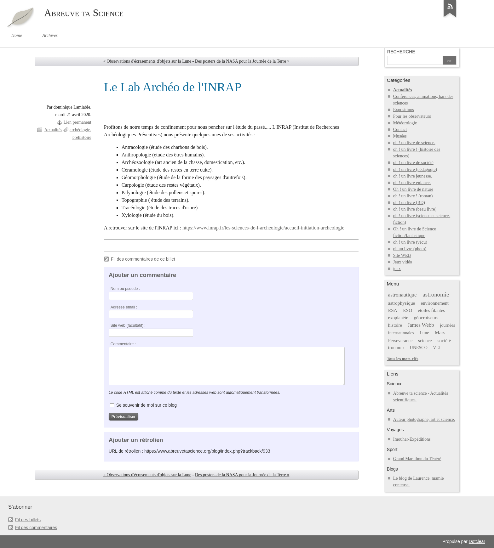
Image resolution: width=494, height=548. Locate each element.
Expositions (403, 109)
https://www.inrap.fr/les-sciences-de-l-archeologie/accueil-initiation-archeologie (263, 227)
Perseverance (400, 340)
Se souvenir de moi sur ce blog (146, 405)
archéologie (80, 129)
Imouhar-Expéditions (412, 439)
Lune (424, 332)
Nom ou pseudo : (125, 288)
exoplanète (398, 317)
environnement (435, 303)
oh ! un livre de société (413, 162)
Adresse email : (124, 307)
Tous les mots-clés (402, 358)
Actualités (53, 129)
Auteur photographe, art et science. (424, 419)
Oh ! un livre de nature (413, 189)
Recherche (401, 51)
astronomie (435, 294)
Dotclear (477, 541)
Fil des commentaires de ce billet (143, 259)
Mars (440, 332)
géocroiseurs (426, 317)
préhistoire (81, 137)
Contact (400, 129)
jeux (397, 268)
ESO (407, 310)
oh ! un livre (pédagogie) (415, 169)
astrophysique (401, 303)
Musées (400, 136)
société (444, 340)
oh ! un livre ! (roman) (413, 196)
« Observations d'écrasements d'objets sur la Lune (147, 61)
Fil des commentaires (36, 527)
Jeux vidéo (402, 262)
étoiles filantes (431, 310)
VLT (437, 347)
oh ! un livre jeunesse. (412, 176)
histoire (395, 325)
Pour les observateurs (412, 116)
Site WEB (402, 255)
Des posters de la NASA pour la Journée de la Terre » (242, 61)
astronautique (402, 295)
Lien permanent (77, 122)
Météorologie (405, 123)
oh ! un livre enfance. (412, 182)
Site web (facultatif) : (128, 325)
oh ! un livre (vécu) (410, 242)
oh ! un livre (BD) (409, 202)
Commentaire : (123, 344)
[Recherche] (415, 61)
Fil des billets (28, 519)
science (425, 340)
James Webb (421, 325)
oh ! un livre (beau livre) (414, 209)
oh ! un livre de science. (414, 142)
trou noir (396, 347)
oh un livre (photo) (410, 248)
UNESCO (419, 347)
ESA (392, 310)
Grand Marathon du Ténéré (417, 458)
